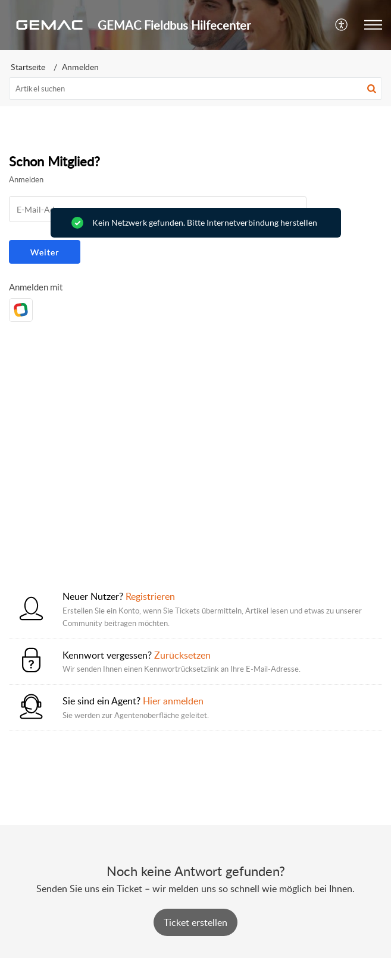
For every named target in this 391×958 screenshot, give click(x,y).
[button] (342, 25)
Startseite (28, 66)
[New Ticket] (195, 922)
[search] (195, 88)
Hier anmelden (173, 700)
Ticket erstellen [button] (195, 922)
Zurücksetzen (182, 655)
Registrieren (150, 596)
